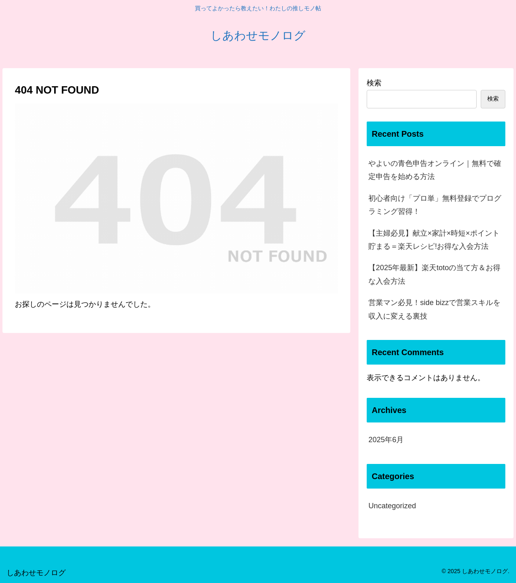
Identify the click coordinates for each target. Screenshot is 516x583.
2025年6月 (386, 440)
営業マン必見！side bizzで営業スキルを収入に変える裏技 (434, 309)
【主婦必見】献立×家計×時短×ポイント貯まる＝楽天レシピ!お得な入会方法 (434, 239)
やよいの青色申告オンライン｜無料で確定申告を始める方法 (434, 170)
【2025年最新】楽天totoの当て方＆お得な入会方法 (434, 274)
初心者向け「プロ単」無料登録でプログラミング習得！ (434, 205)
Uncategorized (392, 506)
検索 (374, 83)
